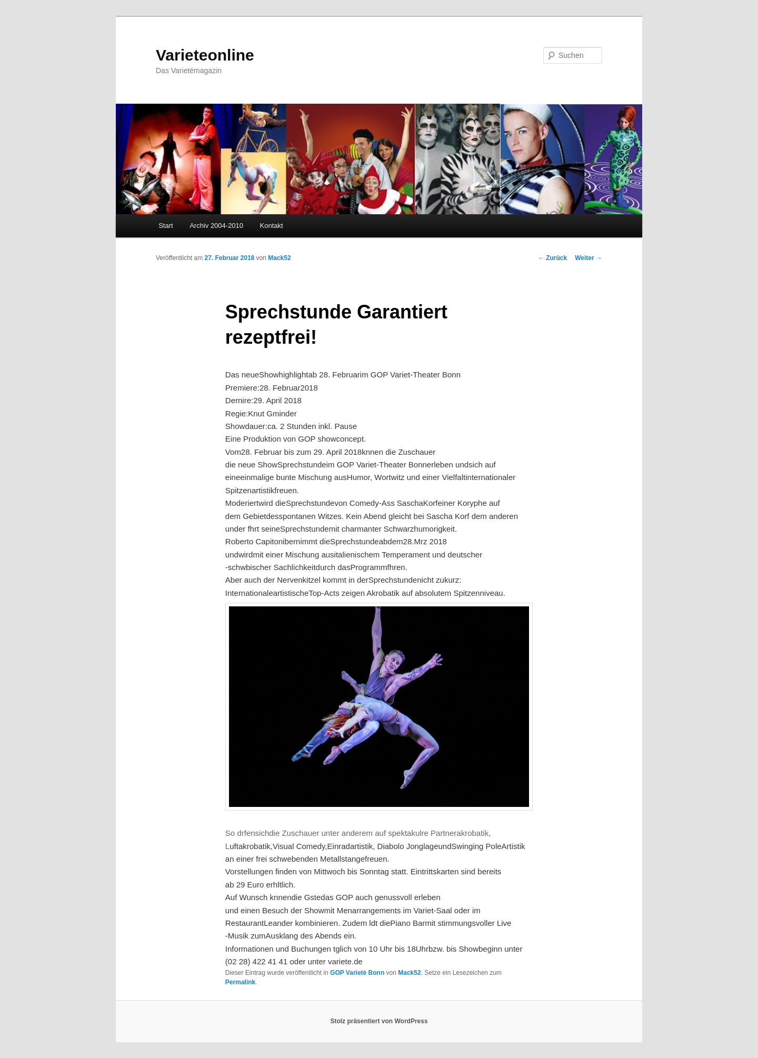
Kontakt (271, 225)
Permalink (240, 982)
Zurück (552, 258)
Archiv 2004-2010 (216, 225)
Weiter (588, 258)
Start (165, 225)
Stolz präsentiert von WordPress (378, 1021)
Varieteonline (205, 55)
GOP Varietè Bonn (357, 972)
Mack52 (279, 258)
